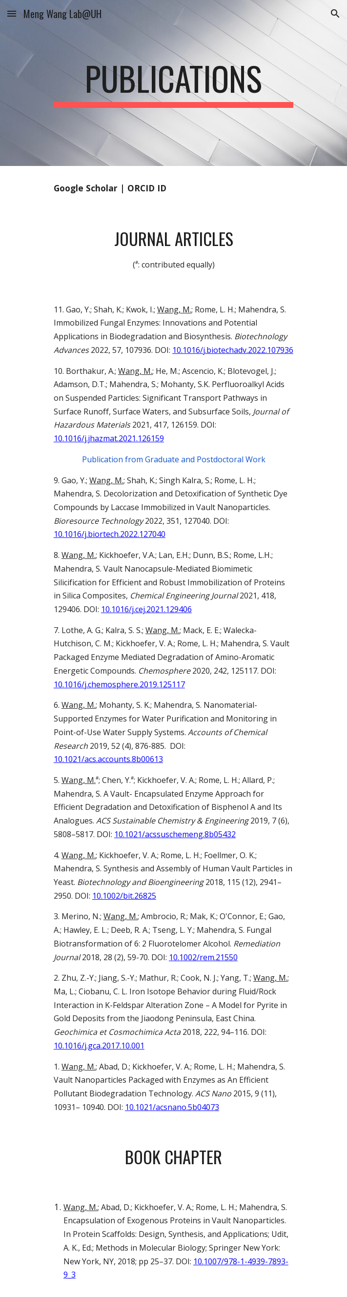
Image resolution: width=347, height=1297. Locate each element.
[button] (11, 13)
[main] (173, 83)
